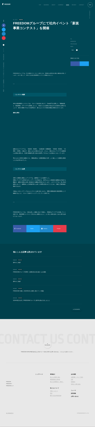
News (67, 5)
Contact (81, 5)
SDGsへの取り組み (76, 384)
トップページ (39, 374)
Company (60, 5)
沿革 (72, 379)
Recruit (74, 5)
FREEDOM (8, 381)
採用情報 (73, 393)
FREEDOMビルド (10, 385)
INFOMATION (21, 19)
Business (46, 5)
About (53, 5)
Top (40, 5)
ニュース (3, 50)
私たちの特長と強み (55, 377)
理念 (51, 393)
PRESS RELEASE (73, 43)
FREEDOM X (9, 383)
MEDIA (71, 46)
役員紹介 (73, 381)
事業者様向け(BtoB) (55, 379)
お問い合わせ (74, 396)
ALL (71, 38)
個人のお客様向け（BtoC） (57, 381)
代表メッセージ (54, 391)
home (3, 45)
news (16, 19)
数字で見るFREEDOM (55, 395)
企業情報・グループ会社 (77, 377)
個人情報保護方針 (9, 413)
